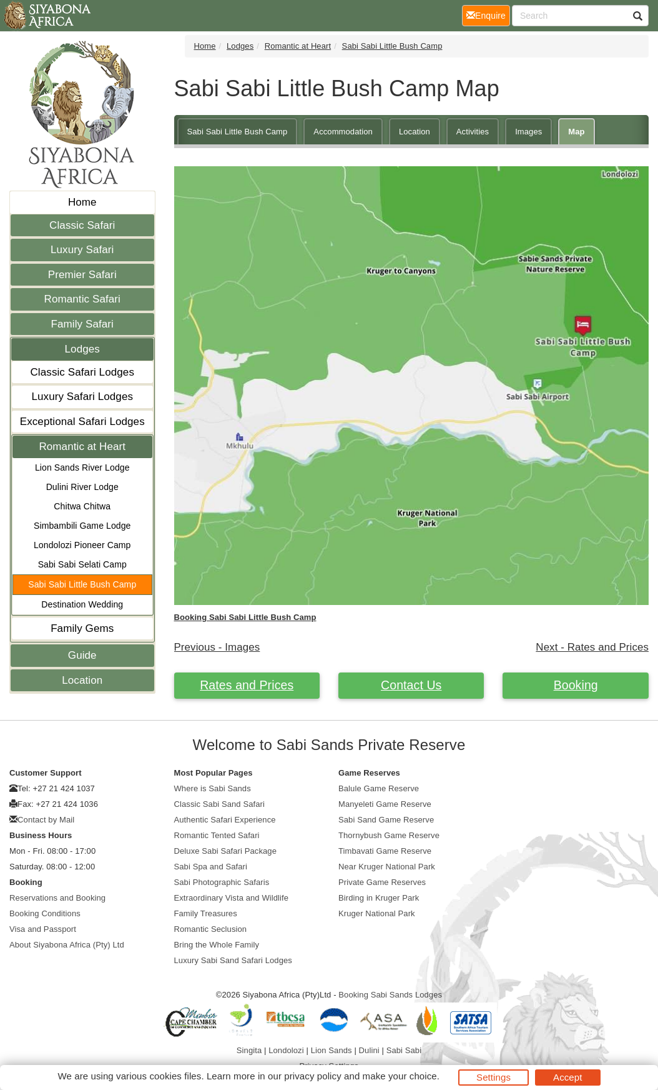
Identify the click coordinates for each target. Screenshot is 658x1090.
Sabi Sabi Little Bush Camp (82, 584)
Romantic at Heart (82, 446)
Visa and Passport (42, 929)
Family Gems (82, 628)
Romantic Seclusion (210, 929)
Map (576, 131)
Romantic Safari (82, 299)
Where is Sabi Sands (212, 788)
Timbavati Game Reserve (384, 851)
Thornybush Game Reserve (388, 835)
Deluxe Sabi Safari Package (225, 851)
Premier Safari (82, 275)
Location (82, 680)
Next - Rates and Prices (592, 647)
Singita (249, 1050)
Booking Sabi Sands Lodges (390, 994)
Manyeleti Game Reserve (384, 804)
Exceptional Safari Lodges (82, 422)
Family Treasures (205, 913)
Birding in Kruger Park (378, 897)
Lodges (82, 349)
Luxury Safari (82, 250)
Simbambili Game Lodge (82, 526)
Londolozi (286, 1050)
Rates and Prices (246, 685)
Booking (576, 685)
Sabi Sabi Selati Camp (82, 564)
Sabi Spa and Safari (211, 866)
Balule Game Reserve (378, 788)
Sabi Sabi (404, 1050)
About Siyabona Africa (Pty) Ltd (66, 944)
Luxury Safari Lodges (82, 396)
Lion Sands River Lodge (82, 467)
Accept (567, 1077)
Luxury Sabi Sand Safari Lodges (233, 960)
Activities (472, 131)
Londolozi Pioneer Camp (82, 545)
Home (82, 202)
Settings (493, 1077)
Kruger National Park (376, 913)
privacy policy (312, 1076)
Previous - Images (217, 647)
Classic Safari (82, 225)
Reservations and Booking (57, 897)
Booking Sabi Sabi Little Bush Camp (245, 617)
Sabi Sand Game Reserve (386, 819)
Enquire (488, 15)
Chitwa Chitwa (82, 506)
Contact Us (411, 685)
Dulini (369, 1050)
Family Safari (82, 324)
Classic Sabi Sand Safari (219, 804)
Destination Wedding (82, 604)
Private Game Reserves (382, 882)
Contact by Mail (45, 819)
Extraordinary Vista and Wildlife (231, 897)
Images (528, 131)
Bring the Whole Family (217, 944)
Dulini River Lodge (82, 487)
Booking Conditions (45, 913)
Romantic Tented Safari (217, 835)
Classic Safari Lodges (82, 372)
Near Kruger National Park (386, 866)
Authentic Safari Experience (225, 819)
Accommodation (343, 131)
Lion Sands (331, 1050)
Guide (82, 655)
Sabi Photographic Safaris (222, 882)
